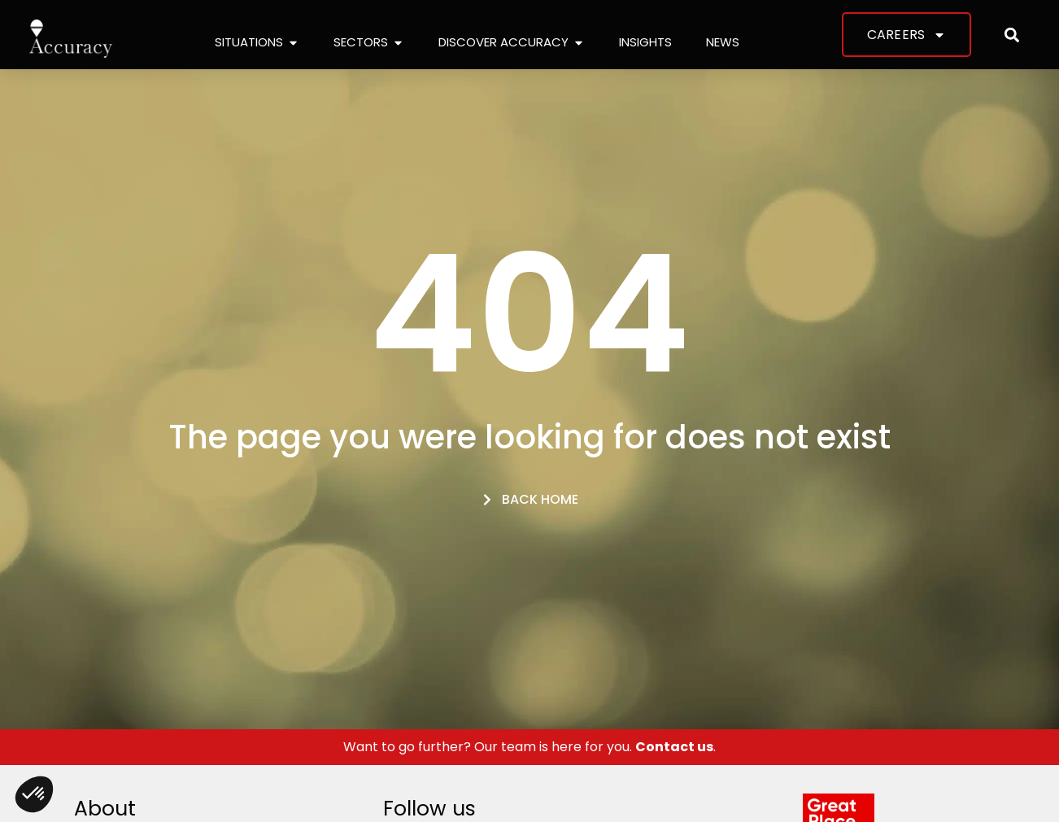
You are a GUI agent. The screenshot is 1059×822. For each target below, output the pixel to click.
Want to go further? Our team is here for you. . (529, 746)
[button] (1012, 34)
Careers (906, 35)
